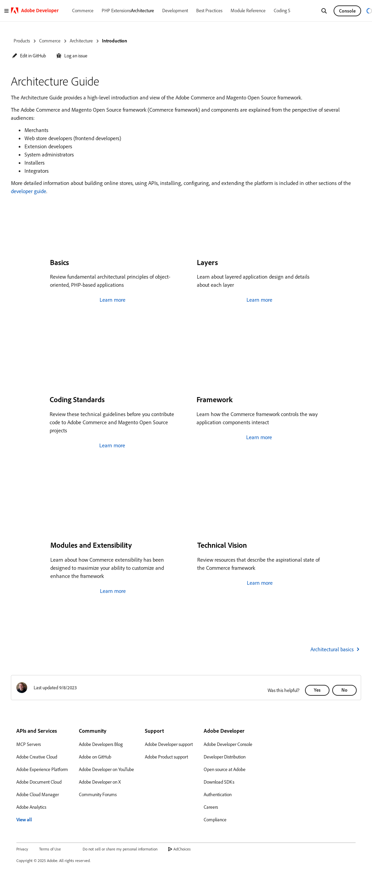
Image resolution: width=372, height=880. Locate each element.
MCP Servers (28, 744)
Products (22, 41)
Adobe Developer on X (100, 782)
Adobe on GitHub (95, 757)
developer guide (28, 191)
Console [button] (347, 11)
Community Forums (98, 794)
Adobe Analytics (31, 807)
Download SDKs (219, 782)
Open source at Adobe (225, 769)
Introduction (114, 41)
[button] (29, 56)
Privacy (22, 848)
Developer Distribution (225, 757)
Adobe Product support (166, 757)
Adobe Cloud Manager (37, 794)
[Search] (324, 10)
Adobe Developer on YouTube (106, 769)
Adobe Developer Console (228, 744)
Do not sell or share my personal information (120, 848)
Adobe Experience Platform (42, 769)
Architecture (81, 41)
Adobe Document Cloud (39, 782)
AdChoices (182, 848)
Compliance (215, 820)
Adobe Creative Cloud (36, 757)
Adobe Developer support (169, 744)
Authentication (218, 794)
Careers (211, 807)
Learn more (112, 299)
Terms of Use (50, 848)
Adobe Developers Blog (101, 744)
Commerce (50, 41)
